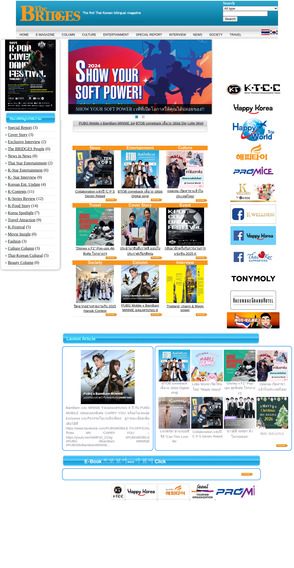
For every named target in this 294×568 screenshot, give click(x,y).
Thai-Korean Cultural (25, 255)
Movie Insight (19, 234)
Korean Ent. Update (24, 184)
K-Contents (17, 191)
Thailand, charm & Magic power (185, 308)
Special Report (20, 127)
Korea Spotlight (21, 213)
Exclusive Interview (24, 142)
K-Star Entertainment (25, 170)
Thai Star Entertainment (27, 163)
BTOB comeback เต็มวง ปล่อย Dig (171, 123)
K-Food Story (19, 206)
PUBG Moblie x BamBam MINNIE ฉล (117, 123)
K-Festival (16, 227)
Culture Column (21, 248)
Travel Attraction (21, 220)
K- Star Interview (22, 177)
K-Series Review (21, 198)
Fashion (14, 241)
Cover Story (18, 134)
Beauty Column (20, 262)
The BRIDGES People (26, 149)
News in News (19, 156)
